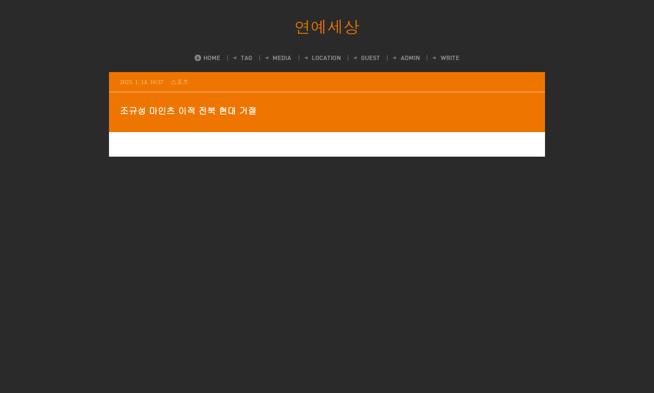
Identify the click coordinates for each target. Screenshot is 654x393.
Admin (405, 58)
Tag (242, 58)
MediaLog (278, 58)
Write (445, 58)
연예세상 (327, 26)
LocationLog (322, 58)
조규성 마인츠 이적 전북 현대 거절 (188, 110)
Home (207, 58)
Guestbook (366, 58)
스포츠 (180, 82)
